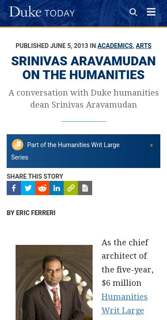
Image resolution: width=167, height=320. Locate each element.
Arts (143, 45)
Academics (115, 45)
